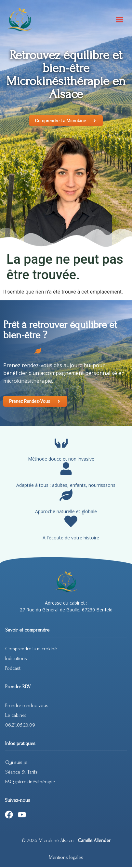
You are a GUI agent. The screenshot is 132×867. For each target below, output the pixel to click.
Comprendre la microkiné (31, 649)
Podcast (12, 668)
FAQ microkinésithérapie (30, 782)
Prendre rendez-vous (26, 705)
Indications (16, 658)
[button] (119, 19)
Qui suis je (16, 762)
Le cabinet (15, 715)
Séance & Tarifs (21, 772)
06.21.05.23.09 (20, 725)
